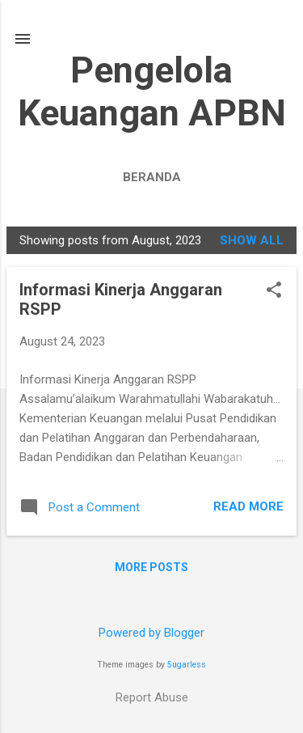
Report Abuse (152, 697)
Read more (248, 506)
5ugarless (186, 664)
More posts (151, 567)
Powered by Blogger (151, 632)
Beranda (152, 177)
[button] (274, 291)
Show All (252, 240)
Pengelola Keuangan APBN (152, 91)
